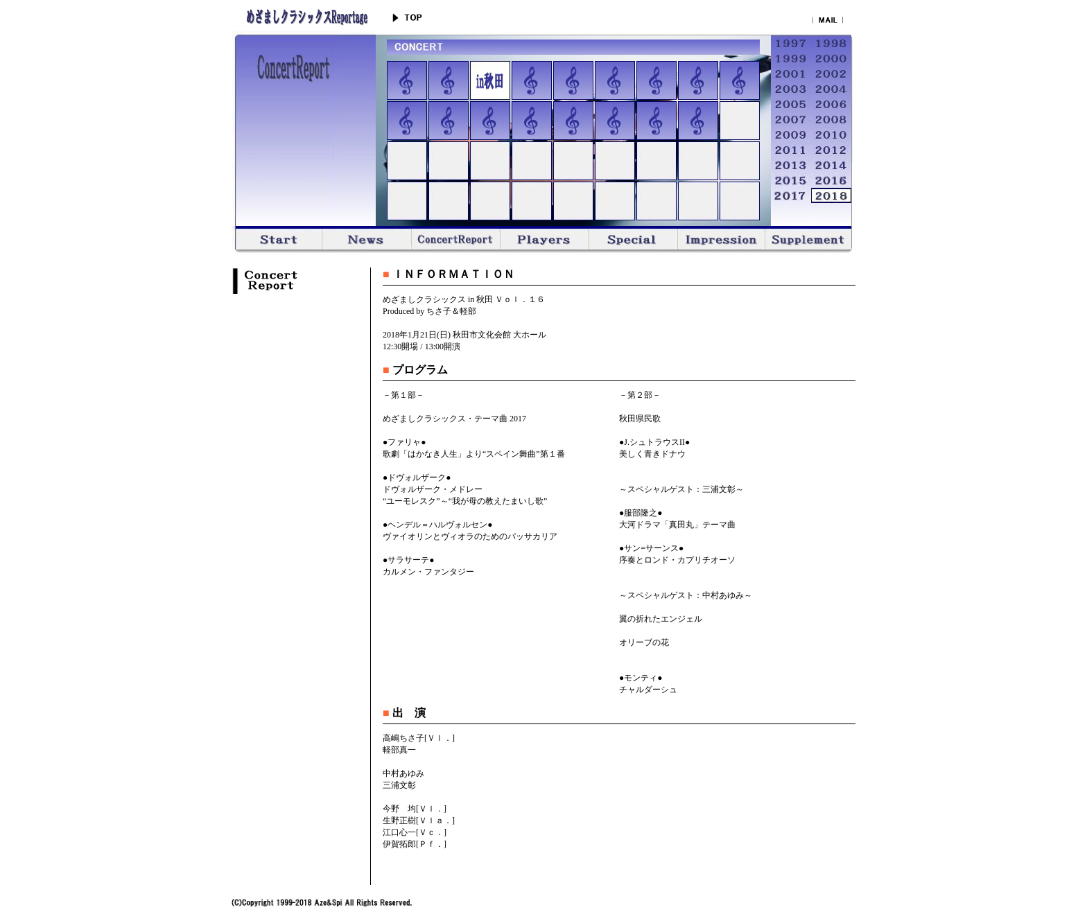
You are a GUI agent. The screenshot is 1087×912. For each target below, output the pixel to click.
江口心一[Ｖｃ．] (414, 832)
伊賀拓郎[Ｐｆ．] (414, 844)
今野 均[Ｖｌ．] (414, 809)
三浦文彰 (399, 785)
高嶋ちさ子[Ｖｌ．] (419, 738)
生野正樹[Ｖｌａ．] (419, 820)
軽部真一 (399, 750)
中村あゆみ (403, 773)
